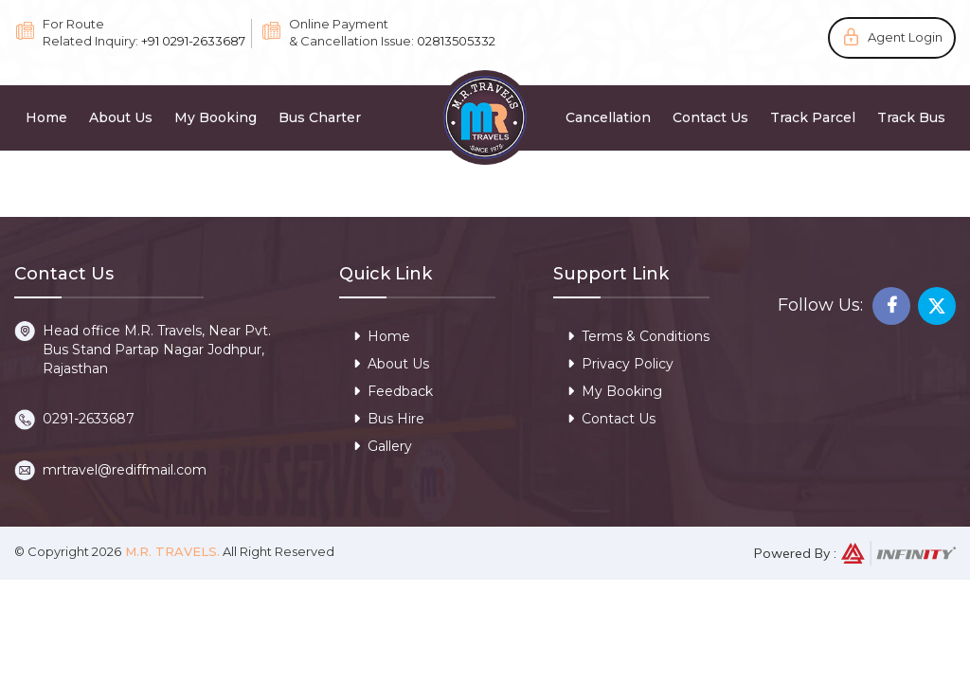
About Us (121, 117)
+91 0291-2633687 (193, 40)
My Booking (215, 117)
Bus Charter (319, 117)
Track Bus (911, 117)
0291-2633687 (89, 418)
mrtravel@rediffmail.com (125, 469)
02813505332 (456, 40)
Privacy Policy (620, 363)
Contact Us (710, 117)
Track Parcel (812, 117)
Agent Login (905, 37)
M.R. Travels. (170, 551)
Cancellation (608, 117)
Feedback (393, 391)
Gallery (382, 446)
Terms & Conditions (638, 336)
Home (46, 117)
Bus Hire (388, 418)
